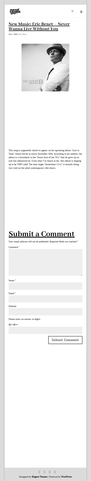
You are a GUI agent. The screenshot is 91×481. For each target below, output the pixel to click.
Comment (14, 247)
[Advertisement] (50, 192)
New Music (22, 34)
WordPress (66, 476)
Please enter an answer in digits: (25, 319)
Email (12, 293)
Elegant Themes (39, 476)
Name (12, 280)
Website (12, 306)
